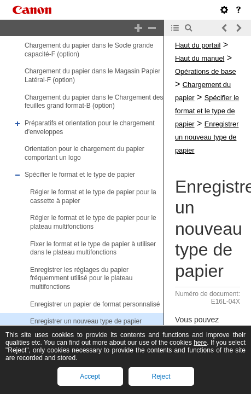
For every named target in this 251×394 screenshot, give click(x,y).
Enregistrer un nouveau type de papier (86, 321)
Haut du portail (197, 45)
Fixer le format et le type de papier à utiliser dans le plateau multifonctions (93, 248)
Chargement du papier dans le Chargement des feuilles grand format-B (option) (94, 102)
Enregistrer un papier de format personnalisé (95, 304)
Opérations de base (205, 71)
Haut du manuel (199, 58)
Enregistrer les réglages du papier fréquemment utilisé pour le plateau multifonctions (81, 278)
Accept (90, 376)
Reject (160, 376)
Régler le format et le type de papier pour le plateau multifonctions (93, 222)
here (200, 342)
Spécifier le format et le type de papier (80, 175)
